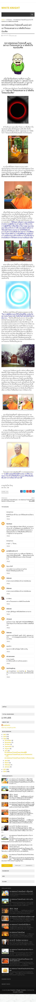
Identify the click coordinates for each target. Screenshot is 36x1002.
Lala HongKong (11, 673)
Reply (8, 523)
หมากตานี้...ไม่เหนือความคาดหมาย (18, 834)
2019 (5, 741)
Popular (18, 873)
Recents (7, 873)
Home (3, 20)
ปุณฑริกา (9, 651)
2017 (5, 775)
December (8, 745)
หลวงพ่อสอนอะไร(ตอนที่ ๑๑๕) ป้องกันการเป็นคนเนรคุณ (18, 763)
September (8, 751)
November (8, 747)
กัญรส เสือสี (10, 571)
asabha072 (6, 730)
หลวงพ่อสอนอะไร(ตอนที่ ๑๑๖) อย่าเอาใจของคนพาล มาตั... (18, 759)
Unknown (9, 583)
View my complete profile (9, 732)
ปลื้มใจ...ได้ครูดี (13, 802)
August (7, 753)
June (6, 755)
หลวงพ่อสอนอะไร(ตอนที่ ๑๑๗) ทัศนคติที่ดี (16, 757)
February (8, 771)
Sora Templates (11, 998)
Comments (29, 873)
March (7, 769)
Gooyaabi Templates (18, 1000)
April (6, 767)
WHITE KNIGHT (11, 7)
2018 (5, 743)
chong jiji (9, 623)
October (7, 749)
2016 (5, 777)
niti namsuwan (11, 661)
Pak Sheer (9, 528)
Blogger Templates (21, 998)
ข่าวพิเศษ (9, 603)
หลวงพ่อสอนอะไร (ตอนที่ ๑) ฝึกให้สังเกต (19, 818)
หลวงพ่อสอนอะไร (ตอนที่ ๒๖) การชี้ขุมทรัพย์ (21, 785)
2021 (5, 739)
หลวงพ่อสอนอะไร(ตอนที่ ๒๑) (17, 826)
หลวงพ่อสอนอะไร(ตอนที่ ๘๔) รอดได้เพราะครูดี (21, 810)
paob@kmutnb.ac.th (12, 555)
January (7, 773)
